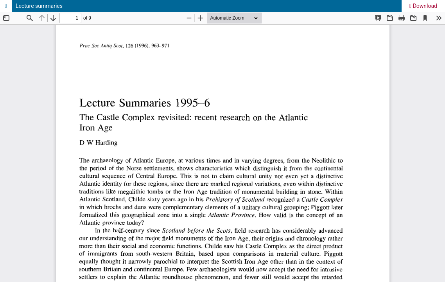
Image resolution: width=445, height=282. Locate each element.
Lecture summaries (39, 6)
